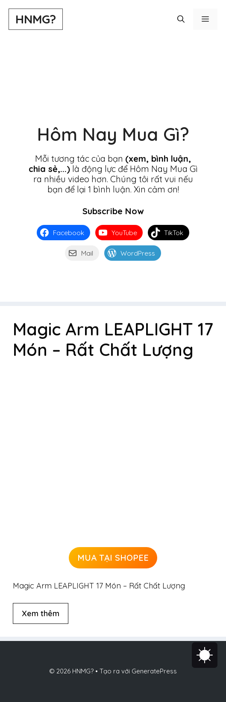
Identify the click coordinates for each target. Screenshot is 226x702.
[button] (181, 19)
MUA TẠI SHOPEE (113, 557)
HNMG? (35, 19)
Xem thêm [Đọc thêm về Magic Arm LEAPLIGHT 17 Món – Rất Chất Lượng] (40, 613)
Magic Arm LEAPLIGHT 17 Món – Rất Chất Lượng (113, 339)
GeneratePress (154, 671)
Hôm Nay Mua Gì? (113, 134)
